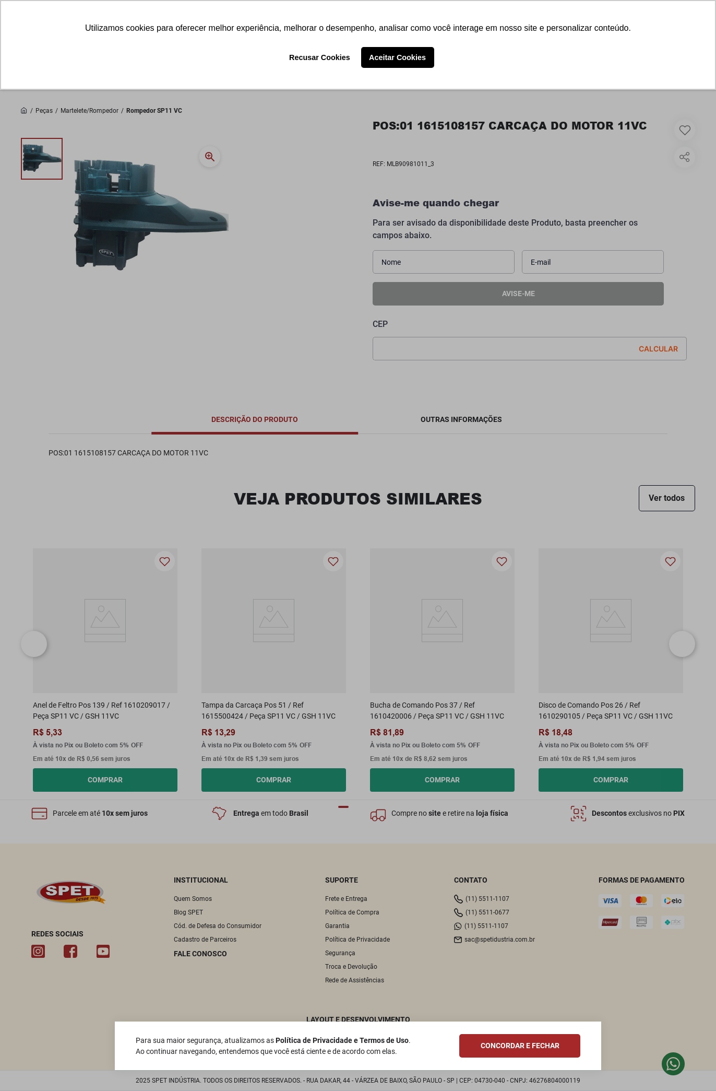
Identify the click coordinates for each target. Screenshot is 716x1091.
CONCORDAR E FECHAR (520, 1045)
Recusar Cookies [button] (319, 57)
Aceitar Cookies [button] (397, 57)
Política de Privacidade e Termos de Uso (342, 1040)
